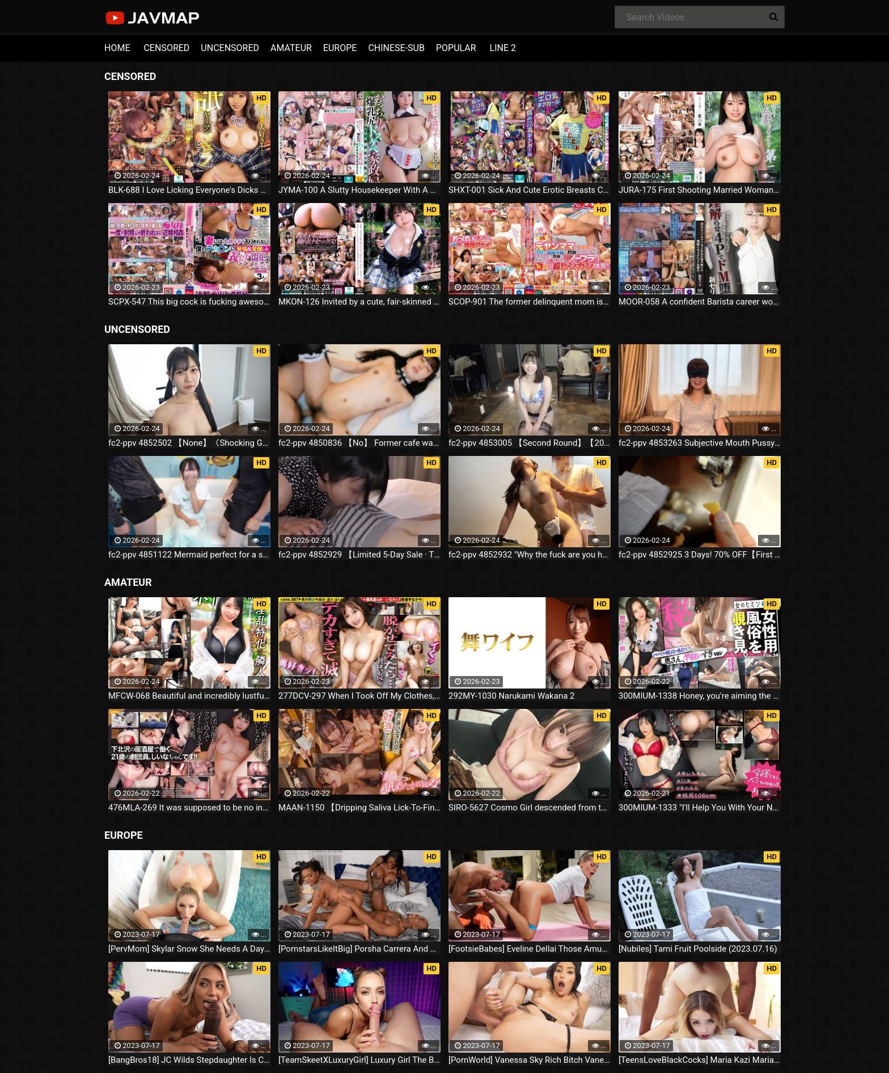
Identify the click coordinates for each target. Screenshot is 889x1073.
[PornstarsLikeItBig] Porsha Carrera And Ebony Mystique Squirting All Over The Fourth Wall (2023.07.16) (359, 949)
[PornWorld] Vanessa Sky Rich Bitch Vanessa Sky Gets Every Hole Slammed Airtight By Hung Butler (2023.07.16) (529, 1060)
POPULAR (456, 48)
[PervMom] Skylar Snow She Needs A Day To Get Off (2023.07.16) (189, 949)
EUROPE (340, 48)
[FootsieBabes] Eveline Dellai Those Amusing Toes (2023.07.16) (529, 949)
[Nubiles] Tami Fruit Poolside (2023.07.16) (698, 949)
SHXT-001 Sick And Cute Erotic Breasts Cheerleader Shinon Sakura (529, 190)
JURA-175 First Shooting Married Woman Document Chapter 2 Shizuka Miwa (700, 190)
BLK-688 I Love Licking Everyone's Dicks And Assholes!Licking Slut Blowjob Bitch (189, 190)
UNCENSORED (230, 48)
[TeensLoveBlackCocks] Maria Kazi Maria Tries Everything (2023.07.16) (700, 1060)
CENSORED (166, 48)
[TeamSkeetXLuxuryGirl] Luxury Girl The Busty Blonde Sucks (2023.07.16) (359, 1060)
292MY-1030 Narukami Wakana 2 (511, 696)
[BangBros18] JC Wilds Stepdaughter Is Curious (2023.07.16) (189, 1060)
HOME (117, 48)
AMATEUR (291, 48)
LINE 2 (503, 48)
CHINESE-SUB (396, 48)
